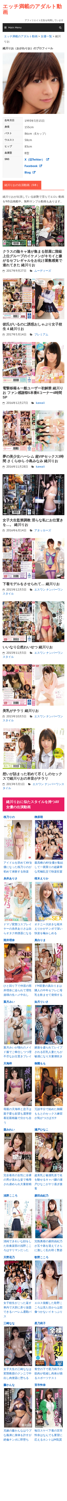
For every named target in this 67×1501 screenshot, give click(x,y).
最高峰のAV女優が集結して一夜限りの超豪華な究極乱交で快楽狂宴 (48, 867)
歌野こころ (41, 1257)
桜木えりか (41, 878)
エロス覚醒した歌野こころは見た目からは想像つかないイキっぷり (48, 1307)
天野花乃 (9, 1257)
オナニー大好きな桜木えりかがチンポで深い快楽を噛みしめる (48, 928)
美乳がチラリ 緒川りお (21, 711)
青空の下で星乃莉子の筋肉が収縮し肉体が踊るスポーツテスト (48, 1373)
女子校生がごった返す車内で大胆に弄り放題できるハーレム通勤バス (17, 1309)
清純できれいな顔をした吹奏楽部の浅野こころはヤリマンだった (17, 1245)
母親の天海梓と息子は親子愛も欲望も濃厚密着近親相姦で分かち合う (17, 1115)
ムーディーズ (42, 270)
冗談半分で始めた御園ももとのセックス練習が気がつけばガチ (48, 1113)
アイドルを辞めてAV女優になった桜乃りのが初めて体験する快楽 (17, 867)
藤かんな (9, 1385)
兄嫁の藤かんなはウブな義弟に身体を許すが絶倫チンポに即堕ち (17, 1435)
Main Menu (15, 27)
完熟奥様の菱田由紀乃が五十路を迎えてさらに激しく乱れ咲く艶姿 (48, 1245)
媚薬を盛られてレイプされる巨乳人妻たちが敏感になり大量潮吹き (48, 1052)
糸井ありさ (10, 878)
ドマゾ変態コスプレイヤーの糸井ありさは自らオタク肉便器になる (17, 928)
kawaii (40, 403)
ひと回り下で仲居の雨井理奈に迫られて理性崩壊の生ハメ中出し (17, 990)
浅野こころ (10, 1195)
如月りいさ (41, 1001)
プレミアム (41, 334)
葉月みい (9, 1001)
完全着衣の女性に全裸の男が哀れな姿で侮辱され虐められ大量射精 (17, 1179)
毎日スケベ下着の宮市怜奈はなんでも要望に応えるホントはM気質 (48, 1435)
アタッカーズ (42, 530)
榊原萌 (38, 817)
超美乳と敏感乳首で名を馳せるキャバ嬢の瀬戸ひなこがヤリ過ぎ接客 (48, 1181)
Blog (27, 172)
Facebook (30, 166)
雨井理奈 (9, 940)
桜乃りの (9, 817)
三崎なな (9, 1323)
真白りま (40, 940)
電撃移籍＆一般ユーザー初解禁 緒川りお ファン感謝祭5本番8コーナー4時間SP (33, 392)
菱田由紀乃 (41, 1195)
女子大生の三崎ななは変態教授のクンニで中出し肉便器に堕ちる (17, 1373)
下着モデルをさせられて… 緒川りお (31, 584)
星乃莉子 (40, 1323)
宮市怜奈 (40, 1385)
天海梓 (7, 1063)
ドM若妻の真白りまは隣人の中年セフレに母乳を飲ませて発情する (48, 990)
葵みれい (9, 1129)
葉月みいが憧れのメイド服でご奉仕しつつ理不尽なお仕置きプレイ (17, 1052)
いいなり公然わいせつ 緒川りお (28, 647)
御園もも (40, 1063)
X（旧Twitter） (34, 159)
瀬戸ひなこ (41, 1129)
